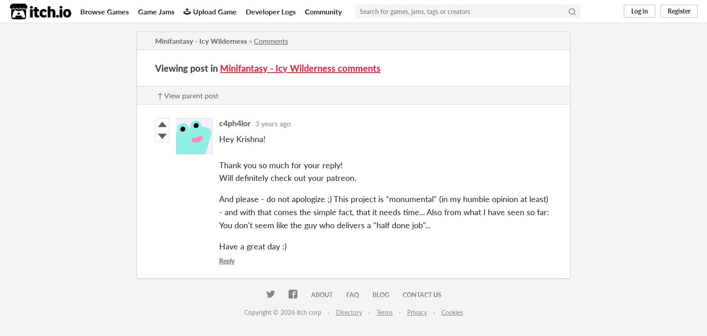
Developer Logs (271, 11)
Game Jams (156, 11)
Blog (380, 295)
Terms (384, 312)
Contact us (422, 295)
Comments (271, 41)
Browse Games (104, 11)
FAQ (352, 295)
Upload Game (210, 11)
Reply (226, 261)
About (322, 295)
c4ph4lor (235, 123)
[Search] (572, 11)
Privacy (417, 312)
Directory (349, 312)
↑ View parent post (188, 95)
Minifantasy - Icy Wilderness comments (300, 68)
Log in (639, 11)
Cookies (452, 312)
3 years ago (273, 123)
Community (323, 11)
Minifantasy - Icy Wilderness (201, 41)
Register (679, 11)
